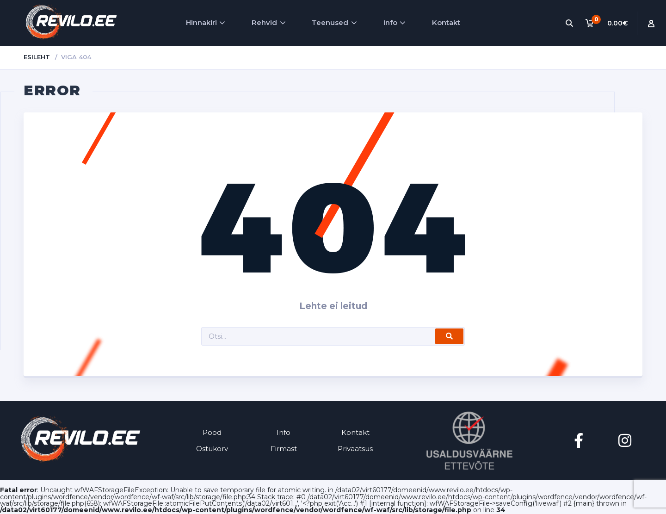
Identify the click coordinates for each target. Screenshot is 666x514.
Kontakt (446, 22)
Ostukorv (212, 448)
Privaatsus (355, 448)
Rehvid (264, 22)
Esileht (37, 57)
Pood (212, 432)
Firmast (284, 448)
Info (390, 22)
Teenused (330, 22)
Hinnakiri (201, 22)
